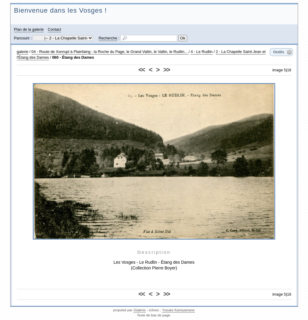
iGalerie (140, 310)
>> (166, 69)
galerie (22, 51)
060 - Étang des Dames (73, 57)
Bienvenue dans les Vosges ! (60, 10)
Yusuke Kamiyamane (178, 310)
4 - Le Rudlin (202, 51)
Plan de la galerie (29, 29)
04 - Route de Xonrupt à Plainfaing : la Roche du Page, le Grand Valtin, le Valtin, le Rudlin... (110, 51)
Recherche (108, 38)
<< (141, 69)
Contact (54, 29)
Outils (278, 52)
